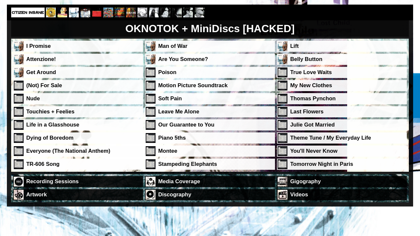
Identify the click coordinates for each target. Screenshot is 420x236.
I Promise (38, 46)
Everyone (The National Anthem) (68, 151)
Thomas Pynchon (313, 98)
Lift (294, 46)
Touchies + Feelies (50, 111)
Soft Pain (170, 98)
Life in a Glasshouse (52, 125)
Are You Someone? (183, 59)
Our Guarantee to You (186, 125)
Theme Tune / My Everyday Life (330, 138)
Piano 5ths (172, 138)
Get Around (41, 72)
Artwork (36, 194)
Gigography (305, 181)
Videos (299, 194)
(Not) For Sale (44, 85)
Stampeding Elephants (187, 164)
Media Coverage (179, 181)
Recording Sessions (52, 181)
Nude (33, 98)
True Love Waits (311, 72)
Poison (167, 72)
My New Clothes (311, 85)
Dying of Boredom (50, 138)
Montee (167, 151)
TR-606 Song (43, 164)
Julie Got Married (312, 125)
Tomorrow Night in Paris (321, 164)
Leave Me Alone (178, 111)
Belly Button (306, 59)
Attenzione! (41, 59)
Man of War (172, 46)
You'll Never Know (313, 151)
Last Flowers (307, 111)
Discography (174, 194)
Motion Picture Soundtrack (193, 85)
